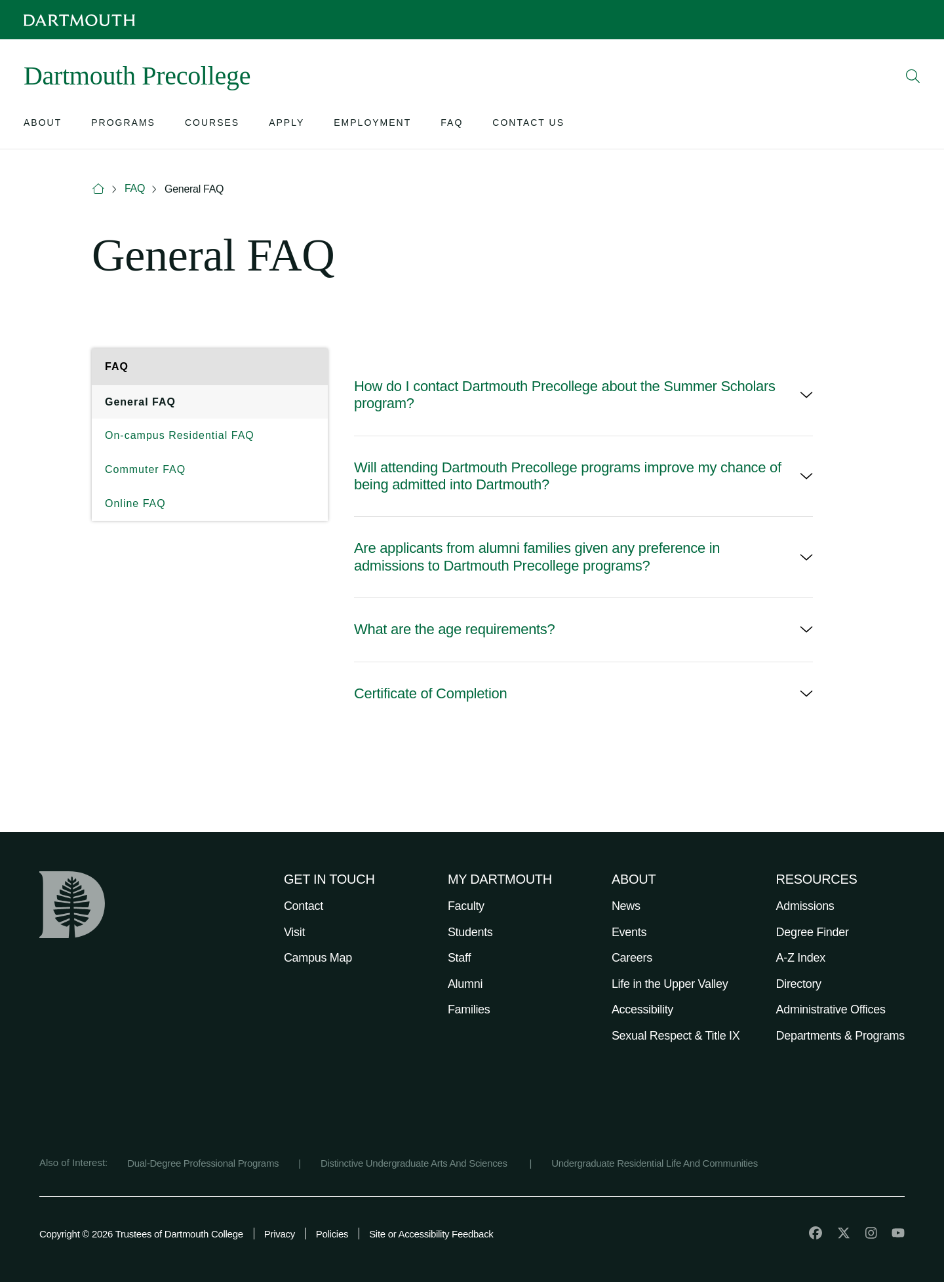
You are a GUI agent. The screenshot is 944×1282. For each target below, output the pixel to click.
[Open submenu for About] (43, 125)
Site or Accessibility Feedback (431, 1233)
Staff (459, 957)
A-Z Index (800, 957)
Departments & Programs (840, 1035)
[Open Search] (913, 76)
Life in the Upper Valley (670, 983)
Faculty (466, 906)
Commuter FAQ (145, 469)
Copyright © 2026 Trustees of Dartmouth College (141, 1233)
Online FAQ (135, 503)
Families (469, 1009)
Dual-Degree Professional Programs (203, 1163)
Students (470, 932)
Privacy (279, 1233)
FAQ (135, 188)
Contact (303, 906)
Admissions (805, 906)
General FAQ (194, 189)
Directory (798, 983)
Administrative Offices (831, 1009)
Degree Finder (812, 932)
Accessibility (642, 1009)
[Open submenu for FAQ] (452, 125)
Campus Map (318, 957)
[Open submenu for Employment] (372, 125)
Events (629, 932)
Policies (332, 1233)
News (626, 906)
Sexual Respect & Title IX (676, 1035)
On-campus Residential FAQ (179, 435)
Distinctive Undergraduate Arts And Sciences (415, 1163)
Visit (294, 932)
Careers (632, 957)
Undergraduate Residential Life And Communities (654, 1163)
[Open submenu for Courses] (212, 125)
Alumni (465, 983)
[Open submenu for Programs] (123, 125)
